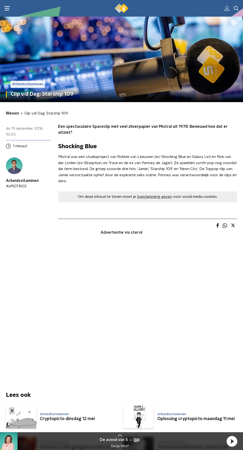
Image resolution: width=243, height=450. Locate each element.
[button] (231, 441)
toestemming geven (154, 197)
